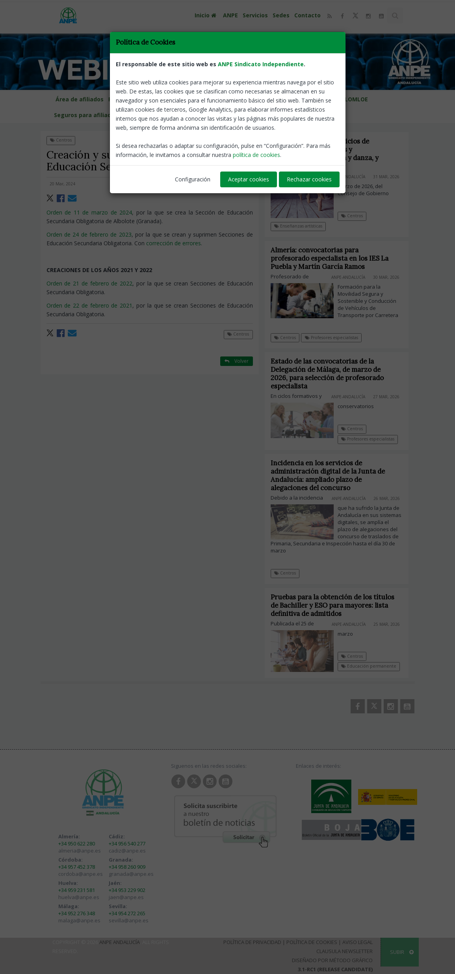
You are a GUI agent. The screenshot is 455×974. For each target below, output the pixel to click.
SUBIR (402, 951)
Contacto (307, 15)
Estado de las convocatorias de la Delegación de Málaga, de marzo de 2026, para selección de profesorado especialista (332, 373)
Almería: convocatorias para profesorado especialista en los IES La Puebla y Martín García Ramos (329, 258)
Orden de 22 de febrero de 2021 (89, 305)
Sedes (281, 15)
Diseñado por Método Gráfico (332, 960)
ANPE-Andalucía (233, 184)
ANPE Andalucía (119, 942)
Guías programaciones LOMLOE (323, 99)
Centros (61, 140)
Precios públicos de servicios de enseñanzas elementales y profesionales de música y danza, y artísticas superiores (325, 153)
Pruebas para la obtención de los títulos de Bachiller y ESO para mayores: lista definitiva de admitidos (337, 605)
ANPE (230, 15)
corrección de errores (173, 243)
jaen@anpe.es (126, 897)
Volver (237, 139)
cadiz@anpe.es (127, 850)
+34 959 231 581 (76, 890)
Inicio (206, 15)
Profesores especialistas (331, 337)
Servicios (255, 15)
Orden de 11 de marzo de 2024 (89, 212)
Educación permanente (373, 666)
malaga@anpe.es (79, 920)
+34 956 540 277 (127, 843)
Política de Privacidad (252, 942)
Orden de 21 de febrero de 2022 (89, 283)
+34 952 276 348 (76, 913)
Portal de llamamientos (240, 99)
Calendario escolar (176, 99)
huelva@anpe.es (78, 897)
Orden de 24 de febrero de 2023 (89, 234)
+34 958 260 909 (127, 866)
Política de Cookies (311, 942)
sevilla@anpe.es (129, 920)
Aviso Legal (357, 942)
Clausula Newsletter (344, 951)
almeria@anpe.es (79, 850)
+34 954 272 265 (127, 913)
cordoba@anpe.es (80, 873)
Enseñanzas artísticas (298, 226)
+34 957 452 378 (76, 866)
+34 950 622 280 (76, 843)
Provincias (126, 99)
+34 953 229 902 (127, 890)
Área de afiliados (80, 99)
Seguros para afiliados (86, 115)
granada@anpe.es (131, 873)
